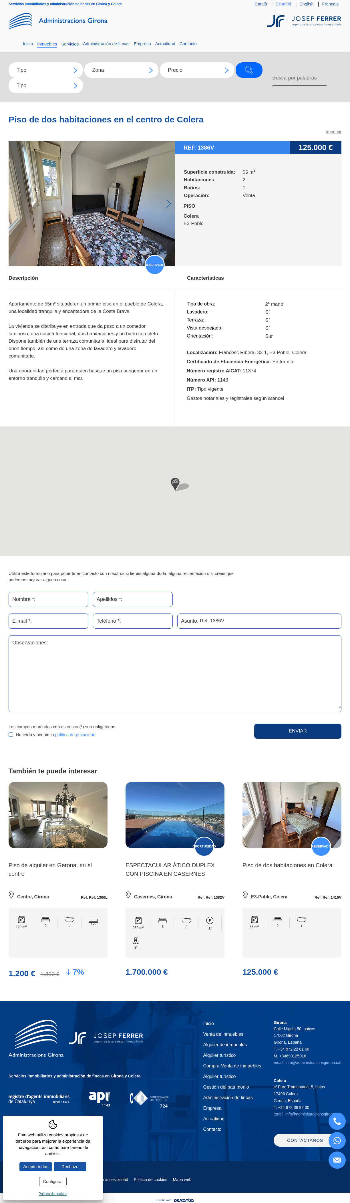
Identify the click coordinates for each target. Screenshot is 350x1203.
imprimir (333, 131)
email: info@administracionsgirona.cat (307, 1062)
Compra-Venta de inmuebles (232, 1065)
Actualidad (165, 43)
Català (261, 3)
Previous (15, 203)
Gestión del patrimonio (226, 1087)
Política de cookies (150, 1180)
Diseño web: (175, 1201)
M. (290, 1056)
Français (330, 3)
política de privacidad (75, 734)
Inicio (28, 43)
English (307, 3)
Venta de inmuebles (223, 1034)
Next (168, 203)
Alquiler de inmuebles (225, 1044)
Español (283, 3)
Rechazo (69, 1166)
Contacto (188, 43)
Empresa (142, 43)
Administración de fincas (106, 43)
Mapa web (182, 1180)
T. (291, 1049)
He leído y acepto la (56, 734)
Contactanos (305, 1141)
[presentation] (184, 735)
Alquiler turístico (219, 1055)
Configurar (53, 1181)
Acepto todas (35, 1166)
